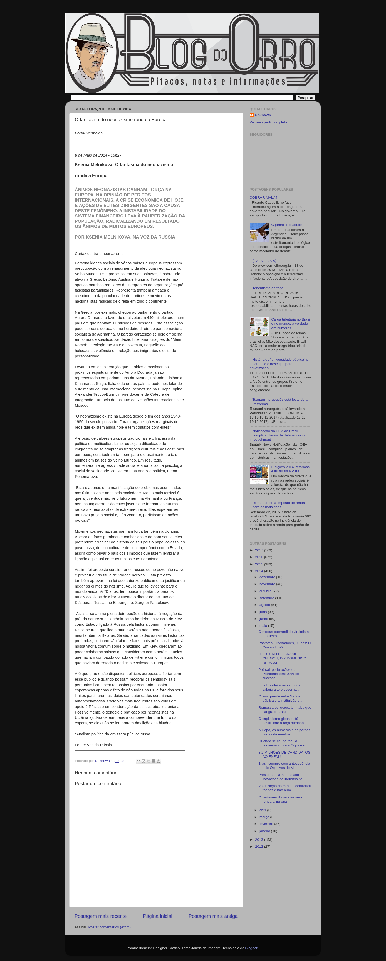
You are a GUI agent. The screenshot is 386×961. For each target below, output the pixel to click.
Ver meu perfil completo (268, 122)
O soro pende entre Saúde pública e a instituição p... (281, 698)
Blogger (251, 948)
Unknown (263, 115)
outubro (266, 591)
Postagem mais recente (101, 916)
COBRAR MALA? (264, 198)
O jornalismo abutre (286, 225)
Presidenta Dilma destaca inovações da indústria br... (282, 777)
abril (263, 810)
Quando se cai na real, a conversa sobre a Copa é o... (283, 743)
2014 (259, 571)
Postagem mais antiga (213, 916)
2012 (259, 846)
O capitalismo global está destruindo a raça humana (281, 721)
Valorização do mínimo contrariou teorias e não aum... (285, 788)
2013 (259, 840)
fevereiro (266, 824)
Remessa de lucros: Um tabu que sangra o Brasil (285, 710)
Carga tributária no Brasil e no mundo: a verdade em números (290, 323)
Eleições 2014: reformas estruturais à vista (290, 469)
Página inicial (157, 916)
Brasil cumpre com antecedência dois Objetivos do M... (284, 765)
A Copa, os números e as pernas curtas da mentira (284, 732)
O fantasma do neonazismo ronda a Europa (280, 799)
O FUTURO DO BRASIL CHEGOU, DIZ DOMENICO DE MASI (282, 658)
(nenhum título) (264, 261)
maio (263, 626)
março (264, 817)
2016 (259, 557)
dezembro (267, 577)
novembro (267, 584)
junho (264, 619)
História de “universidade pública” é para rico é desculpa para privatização (279, 363)
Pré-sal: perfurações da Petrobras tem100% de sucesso (279, 674)
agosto (265, 605)
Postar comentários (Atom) (109, 927)
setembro (267, 598)
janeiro (265, 831)
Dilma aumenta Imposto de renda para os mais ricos (278, 505)
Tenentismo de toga (267, 288)
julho (263, 612)
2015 (259, 564)
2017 (259, 550)
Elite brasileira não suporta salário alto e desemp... (280, 687)
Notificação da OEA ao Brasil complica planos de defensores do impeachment (278, 435)
